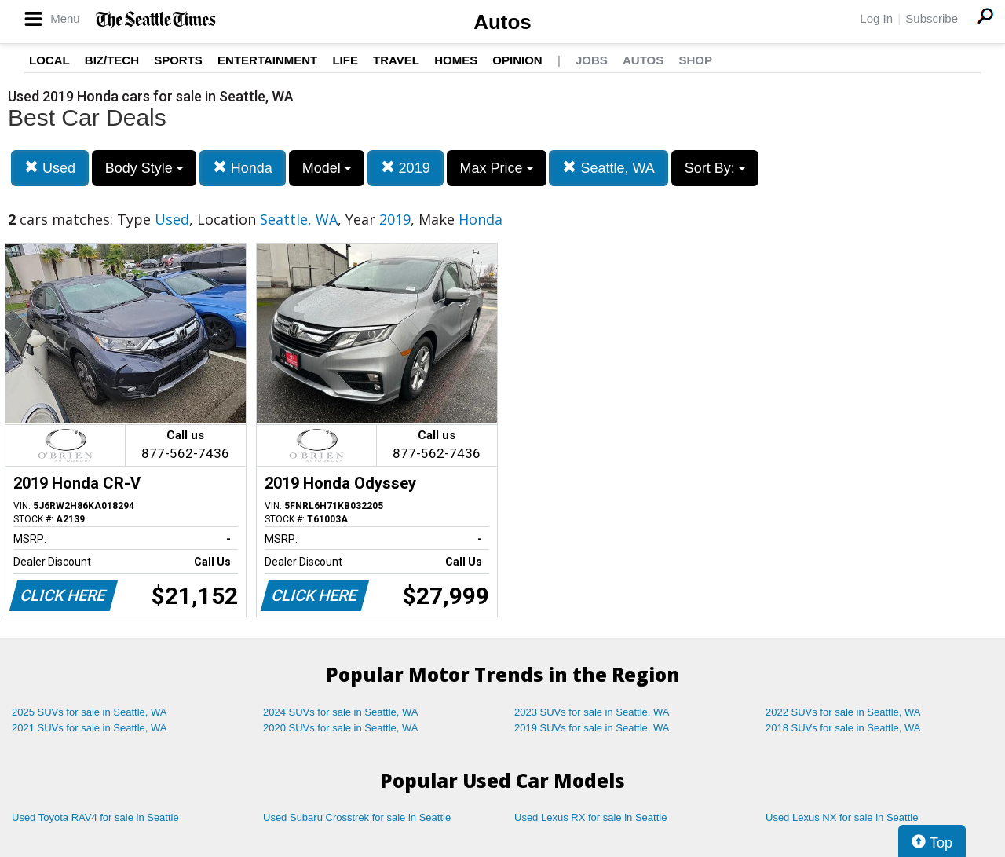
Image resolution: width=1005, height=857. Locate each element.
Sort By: (715, 168)
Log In (876, 18)
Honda (242, 167)
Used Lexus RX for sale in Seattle (590, 817)
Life (345, 60)
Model (326, 168)
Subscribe (931, 18)
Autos (502, 22)
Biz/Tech (112, 60)
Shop (695, 60)
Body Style (144, 168)
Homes (455, 60)
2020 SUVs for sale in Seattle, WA (340, 728)
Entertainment (267, 60)
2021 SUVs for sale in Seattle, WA (89, 728)
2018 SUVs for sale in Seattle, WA (843, 728)
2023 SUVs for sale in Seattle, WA (592, 712)
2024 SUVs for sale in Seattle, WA (340, 712)
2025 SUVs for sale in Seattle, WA (89, 712)
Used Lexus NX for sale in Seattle (842, 817)
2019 (405, 167)
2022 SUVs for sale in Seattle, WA (843, 712)
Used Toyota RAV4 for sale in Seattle (95, 817)
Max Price (496, 168)
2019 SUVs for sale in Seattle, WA (592, 728)
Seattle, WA (608, 167)
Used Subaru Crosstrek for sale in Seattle (357, 817)
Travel (396, 60)
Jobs (592, 60)
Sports (178, 60)
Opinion (517, 60)
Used (49, 167)
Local (49, 60)
